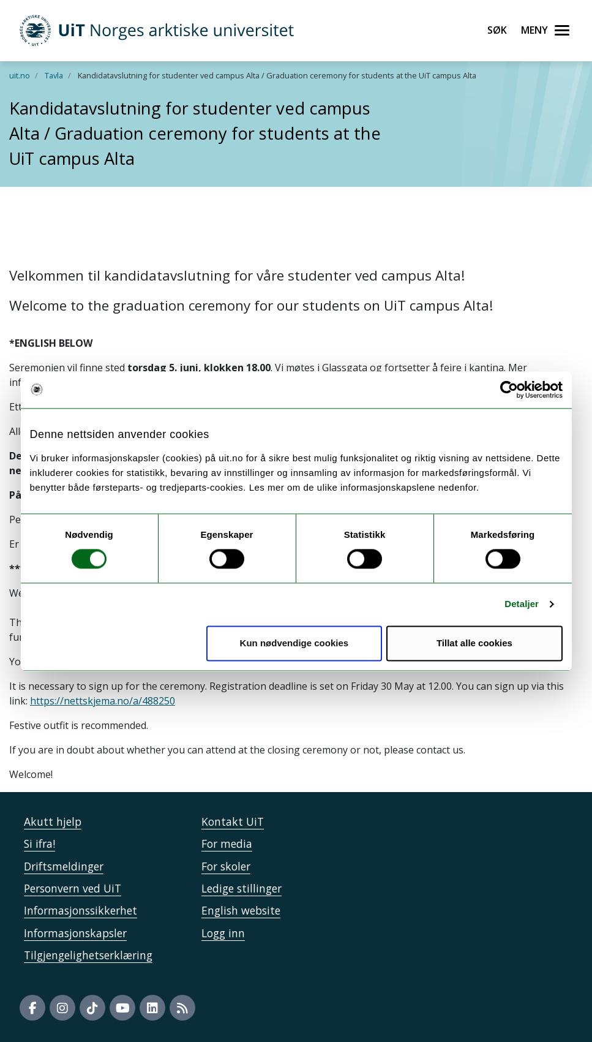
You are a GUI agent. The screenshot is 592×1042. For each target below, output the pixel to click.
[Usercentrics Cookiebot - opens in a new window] (509, 389)
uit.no (19, 75)
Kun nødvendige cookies (294, 643)
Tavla (54, 75)
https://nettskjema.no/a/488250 (102, 701)
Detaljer (521, 604)
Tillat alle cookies (474, 643)
